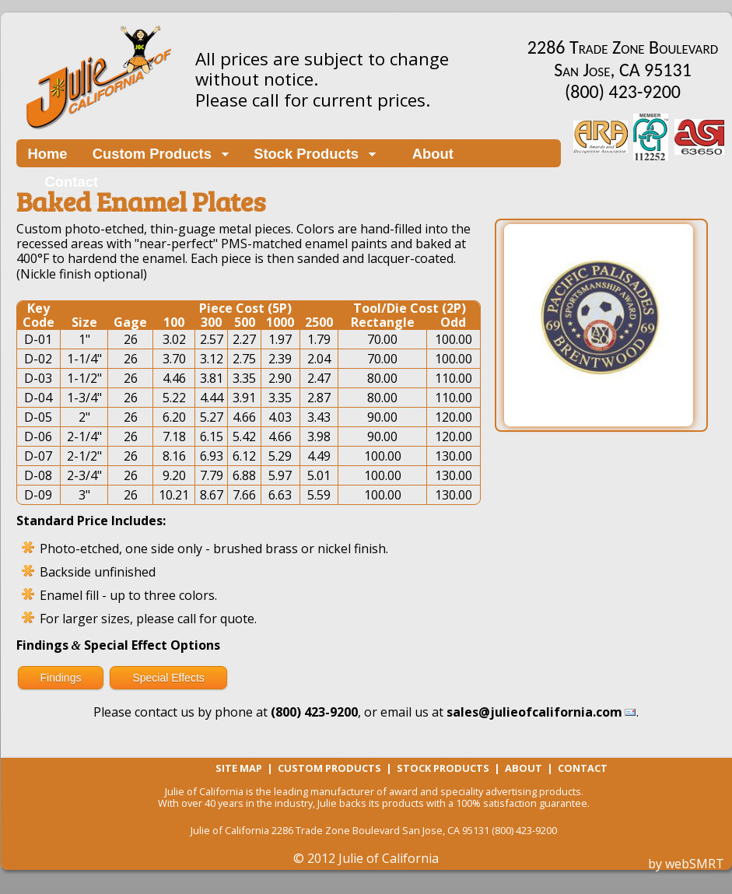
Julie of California (388, 858)
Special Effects (168, 677)
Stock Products (306, 153)
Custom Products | (337, 768)
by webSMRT (686, 863)
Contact (71, 182)
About (427, 153)
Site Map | (246, 768)
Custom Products (152, 153)
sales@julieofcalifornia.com (534, 711)
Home (48, 153)
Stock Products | (451, 768)
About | (531, 768)
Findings (61, 677)
